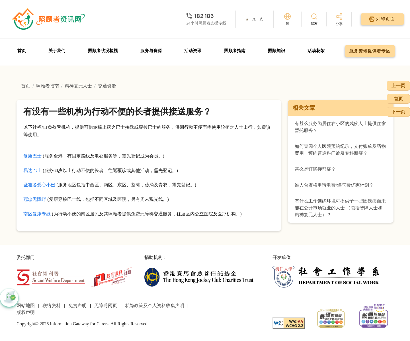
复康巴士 (32, 156)
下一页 (398, 111)
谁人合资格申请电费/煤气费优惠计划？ (334, 185)
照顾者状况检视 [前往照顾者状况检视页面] (103, 50)
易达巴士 (32, 170)
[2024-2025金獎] (331, 317)
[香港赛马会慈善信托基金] (198, 276)
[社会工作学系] (327, 276)
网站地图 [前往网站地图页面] (26, 305)
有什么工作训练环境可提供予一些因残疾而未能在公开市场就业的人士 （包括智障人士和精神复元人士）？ (340, 208)
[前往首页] (49, 19)
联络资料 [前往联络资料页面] (51, 305)
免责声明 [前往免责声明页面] (77, 305)
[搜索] (314, 19)
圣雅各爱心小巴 (39, 184)
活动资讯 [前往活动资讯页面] (192, 50)
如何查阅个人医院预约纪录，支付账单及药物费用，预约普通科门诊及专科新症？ (340, 150)
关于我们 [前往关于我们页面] (56, 50)
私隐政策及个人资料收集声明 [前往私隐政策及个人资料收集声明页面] (154, 305)
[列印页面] (382, 19)
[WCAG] (288, 322)
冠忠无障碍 (34, 199)
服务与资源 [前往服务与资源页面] (151, 50)
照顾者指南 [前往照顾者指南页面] (234, 50)
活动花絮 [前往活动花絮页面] (316, 50)
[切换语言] (287, 19)
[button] (9, 298)
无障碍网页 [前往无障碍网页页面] (105, 305)
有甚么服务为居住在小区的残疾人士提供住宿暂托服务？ (340, 127)
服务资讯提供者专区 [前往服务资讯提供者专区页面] (369, 51)
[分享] (339, 19)
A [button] (247, 19)
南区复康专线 (37, 213)
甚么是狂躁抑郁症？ (315, 169)
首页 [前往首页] (21, 50)
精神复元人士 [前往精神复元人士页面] (78, 85)
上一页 (398, 85)
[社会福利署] (51, 276)
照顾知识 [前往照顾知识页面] (276, 50)
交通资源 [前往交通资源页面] (107, 85)
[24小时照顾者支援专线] (206, 16)
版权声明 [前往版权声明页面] (26, 312)
